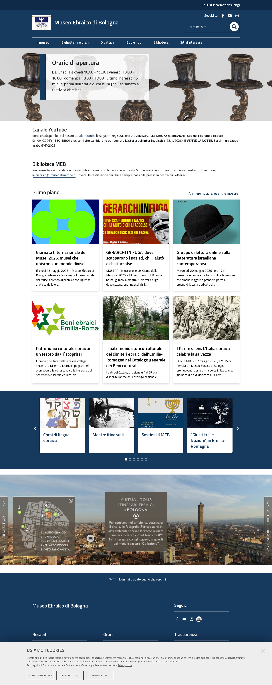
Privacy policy (125, 665)
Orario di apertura (75, 62)
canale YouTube (85, 135)
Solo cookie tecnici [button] (40, 675)
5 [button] (142, 459)
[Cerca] (234, 26)
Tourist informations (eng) (221, 4)
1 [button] (126, 459)
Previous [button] (35, 428)
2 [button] (130, 459)
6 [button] (146, 459)
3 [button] (134, 459)
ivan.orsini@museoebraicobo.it (54, 175)
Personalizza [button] (100, 675)
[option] (62, 424)
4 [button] (138, 459)
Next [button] (237, 428)
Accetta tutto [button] (70, 675)
